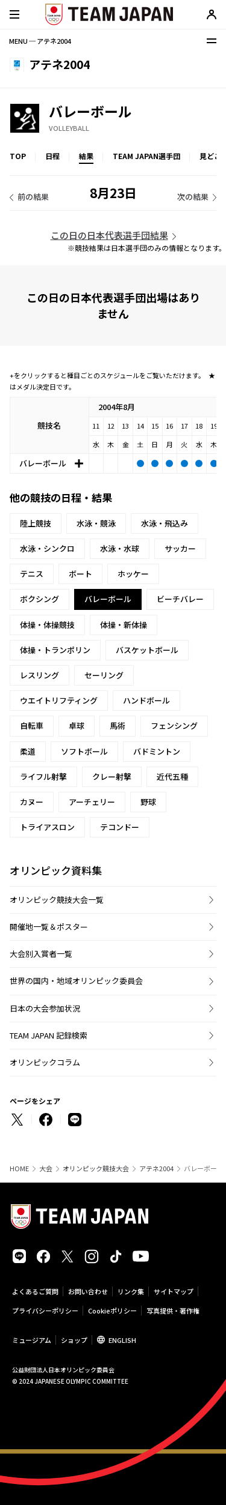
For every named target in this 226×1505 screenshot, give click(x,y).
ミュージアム (31, 1340)
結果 (86, 156)
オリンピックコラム (45, 1062)
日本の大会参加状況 (45, 1008)
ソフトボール (84, 751)
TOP (18, 156)
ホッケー (133, 573)
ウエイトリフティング (59, 700)
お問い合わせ (88, 1291)
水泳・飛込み (164, 523)
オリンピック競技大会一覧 (57, 899)
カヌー (31, 801)
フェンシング (174, 725)
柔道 (28, 751)
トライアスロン (47, 827)
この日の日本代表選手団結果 (109, 235)
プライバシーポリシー (45, 1310)
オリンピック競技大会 (96, 1168)
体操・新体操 (123, 624)
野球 (148, 801)
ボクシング (39, 599)
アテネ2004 (156, 1168)
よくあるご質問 (35, 1291)
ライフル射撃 (43, 776)
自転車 (31, 725)
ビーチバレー (180, 599)
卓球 (76, 725)
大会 (45, 1168)
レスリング (39, 675)
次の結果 (193, 196)
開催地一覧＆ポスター (49, 926)
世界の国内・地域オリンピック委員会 (76, 980)
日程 (52, 156)
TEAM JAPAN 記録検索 (48, 1035)
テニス (31, 573)
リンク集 (131, 1291)
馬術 (117, 725)
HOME (19, 1168)
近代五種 (172, 776)
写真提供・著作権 (172, 1310)
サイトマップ (173, 1291)
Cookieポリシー (112, 1310)
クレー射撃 (111, 776)
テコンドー (119, 827)
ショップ (74, 1340)
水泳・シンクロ (47, 548)
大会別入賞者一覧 (41, 953)
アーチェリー (92, 801)
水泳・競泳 (96, 523)
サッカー (180, 548)
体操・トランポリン (55, 650)
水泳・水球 (119, 548)
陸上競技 (35, 523)
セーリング (104, 675)
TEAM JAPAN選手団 (146, 156)
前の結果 (33, 196)
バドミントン (156, 751)
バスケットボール (147, 650)
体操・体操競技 (47, 624)
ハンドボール (146, 700)
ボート (80, 573)
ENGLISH (122, 1340)
